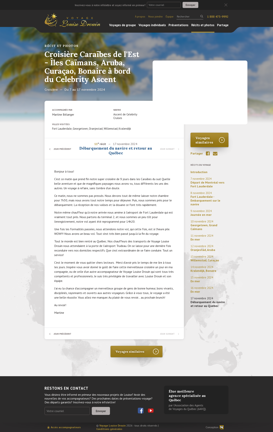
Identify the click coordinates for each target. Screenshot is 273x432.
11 (96, 144)
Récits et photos (202, 25)
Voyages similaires (204, 140)
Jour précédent (63, 148)
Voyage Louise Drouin (112, 425)
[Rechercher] (190, 16)
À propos (140, 16)
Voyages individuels (152, 25)
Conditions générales (109, 429)
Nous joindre (155, 16)
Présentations (178, 25)
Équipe (169, 16)
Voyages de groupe (122, 25)
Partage (222, 25)
